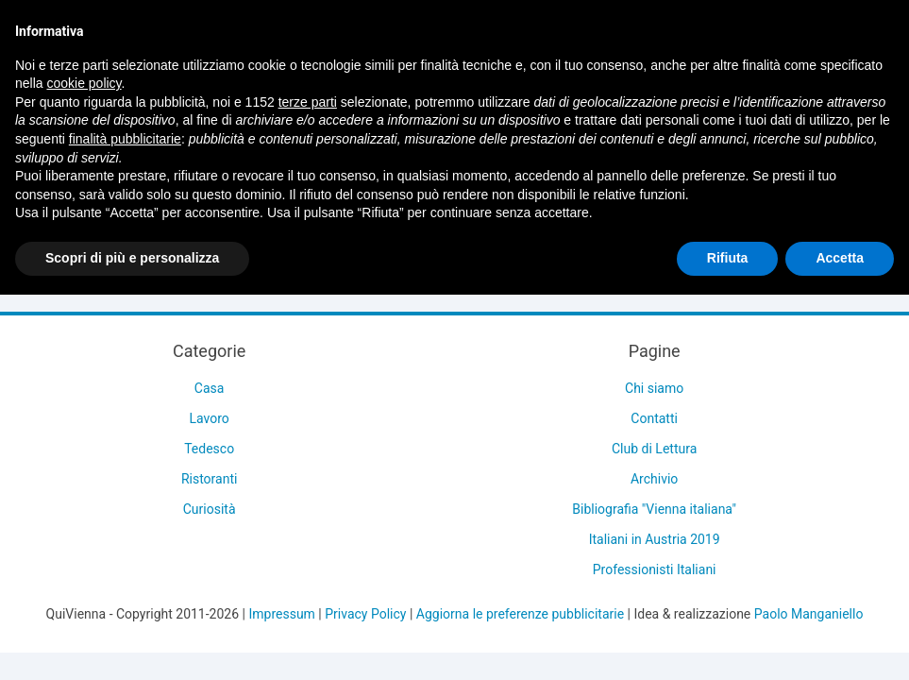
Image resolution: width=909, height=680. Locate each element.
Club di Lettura (654, 448)
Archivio (654, 478)
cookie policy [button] (83, 83)
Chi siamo (654, 388)
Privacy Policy (365, 613)
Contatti (654, 418)
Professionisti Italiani (654, 569)
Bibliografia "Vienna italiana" (654, 509)
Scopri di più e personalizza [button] (132, 257)
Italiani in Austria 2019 (654, 539)
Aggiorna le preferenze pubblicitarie (520, 613)
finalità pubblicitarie (125, 138)
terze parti (307, 102)
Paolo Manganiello (809, 613)
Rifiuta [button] (728, 257)
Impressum (281, 613)
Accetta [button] (840, 257)
